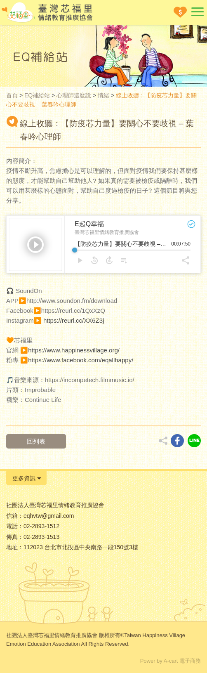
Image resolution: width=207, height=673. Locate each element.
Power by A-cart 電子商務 (170, 661)
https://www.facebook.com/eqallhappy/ (80, 360)
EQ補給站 (37, 95)
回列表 (36, 441)
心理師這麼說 (73, 95)
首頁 (12, 95)
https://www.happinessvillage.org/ (74, 350)
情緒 (103, 95)
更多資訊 (23, 478)
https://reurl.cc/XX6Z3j (73, 320)
